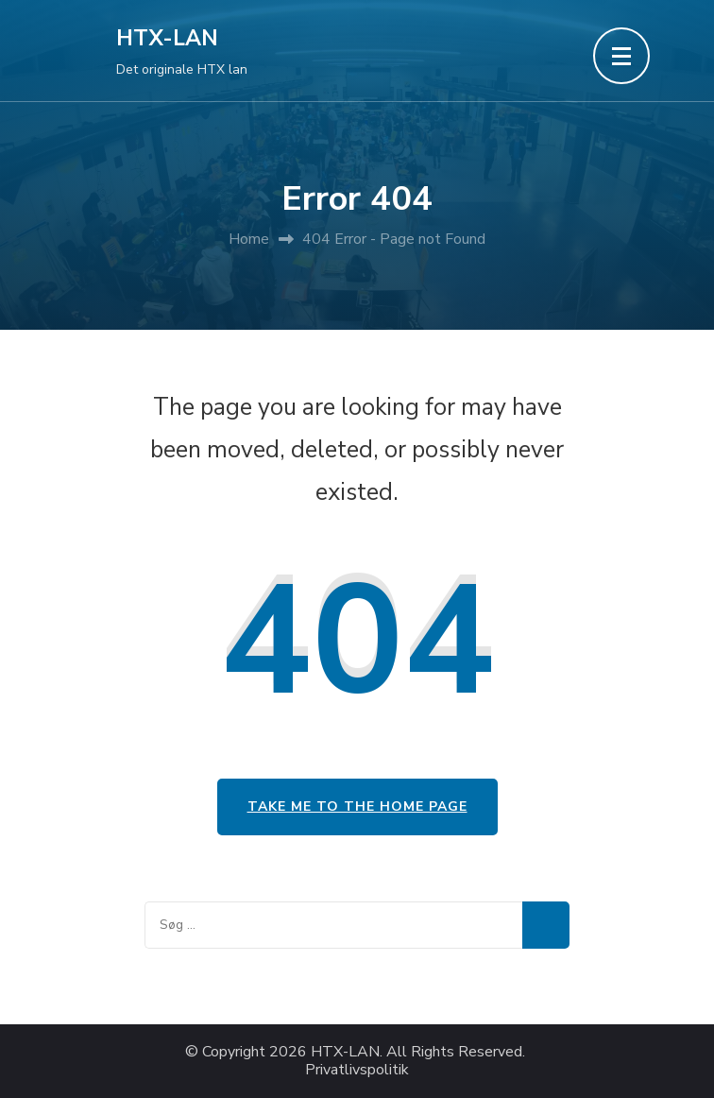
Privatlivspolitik (357, 1070)
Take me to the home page (357, 806)
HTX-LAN (167, 38)
